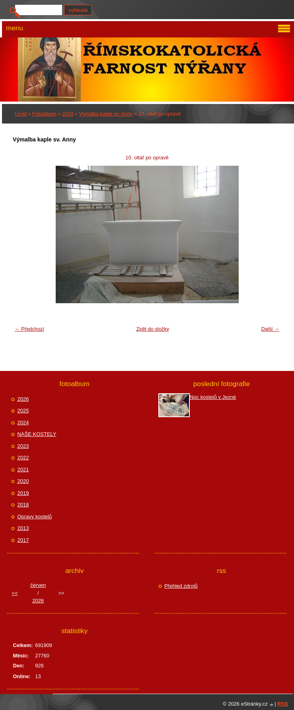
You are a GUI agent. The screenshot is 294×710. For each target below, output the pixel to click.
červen (38, 585)
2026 (23, 399)
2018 (23, 505)
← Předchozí (29, 329)
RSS (282, 704)
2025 (23, 411)
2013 (23, 528)
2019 (67, 114)
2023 (23, 446)
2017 (23, 540)
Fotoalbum (44, 114)
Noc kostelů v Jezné (213, 397)
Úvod (21, 114)
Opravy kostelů (34, 517)
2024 (23, 423)
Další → (270, 329)
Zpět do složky (152, 329)
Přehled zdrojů (181, 586)
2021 (23, 470)
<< (15, 593)
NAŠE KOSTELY (36, 434)
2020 (23, 481)
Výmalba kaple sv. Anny (106, 114)
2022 (23, 458)
